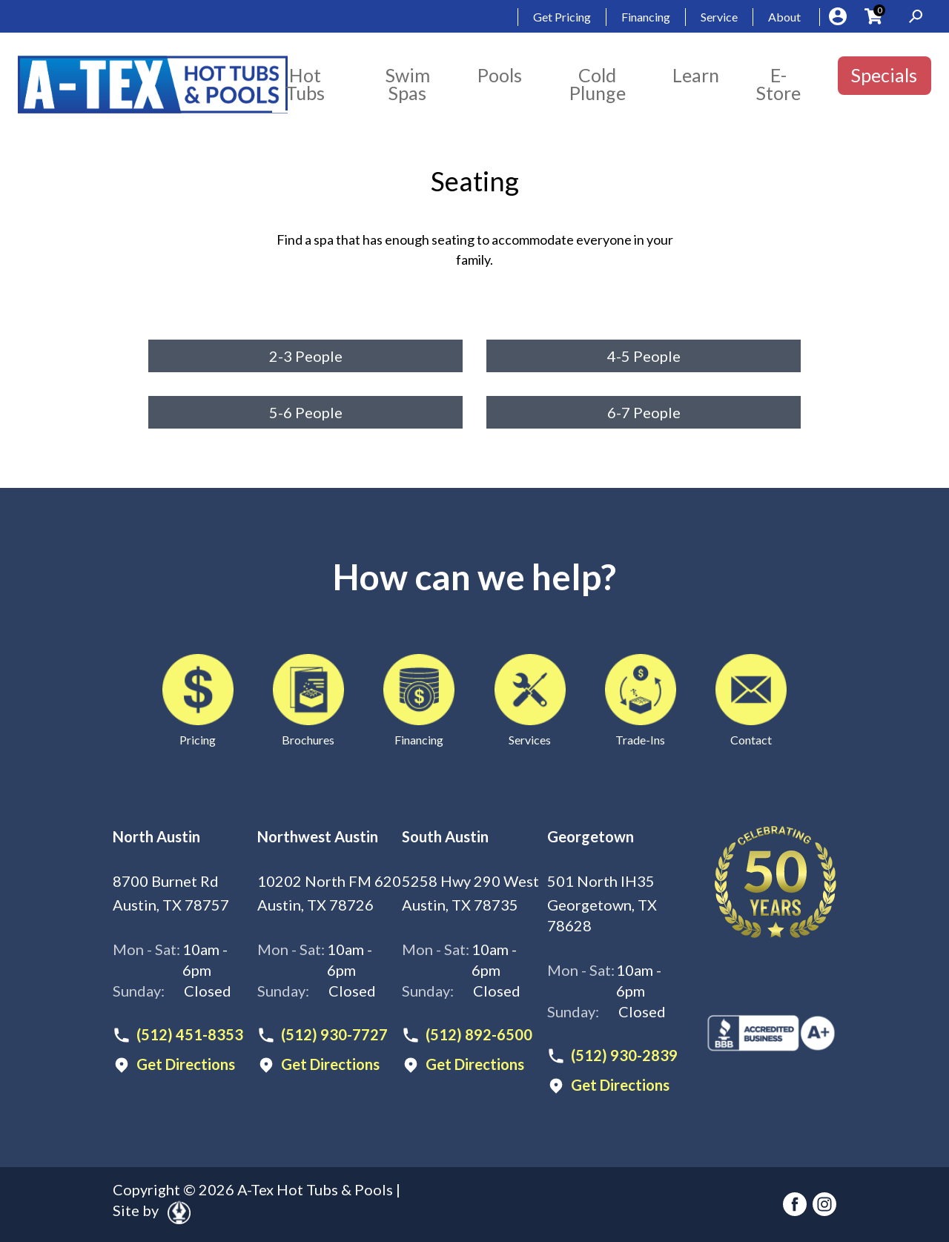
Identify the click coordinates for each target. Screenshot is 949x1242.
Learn (695, 75)
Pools (499, 75)
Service (719, 17)
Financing (645, 17)
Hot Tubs (305, 84)
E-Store (778, 84)
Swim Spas (408, 84)
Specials (884, 75)
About (784, 17)
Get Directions (185, 1065)
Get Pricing (562, 17)
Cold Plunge (597, 84)
